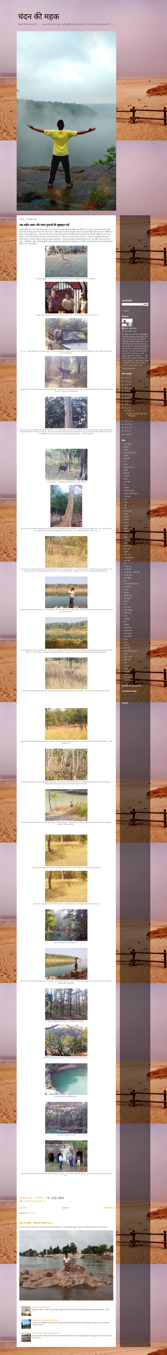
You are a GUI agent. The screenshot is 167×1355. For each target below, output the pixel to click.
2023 (127, 381)
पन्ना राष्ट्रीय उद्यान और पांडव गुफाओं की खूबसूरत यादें (44, 224)
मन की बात (127, 569)
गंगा (125, 461)
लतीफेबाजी (127, 613)
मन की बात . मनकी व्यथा (132, 572)
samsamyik (128, 680)
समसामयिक (128, 636)
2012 (127, 424)
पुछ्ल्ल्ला (126, 526)
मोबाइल (126, 601)
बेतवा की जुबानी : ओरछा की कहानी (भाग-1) (36, 1223)
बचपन (126, 534)
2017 (127, 398)
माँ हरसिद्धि (127, 578)
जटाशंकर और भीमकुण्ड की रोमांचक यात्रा (45, 1320)
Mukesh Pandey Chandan (130, 694)
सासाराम (126, 645)
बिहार (125, 543)
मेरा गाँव (126, 590)
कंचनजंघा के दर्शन (129, 453)
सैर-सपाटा (127, 648)
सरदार (126, 639)
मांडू (125, 581)
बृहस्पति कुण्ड (128, 546)
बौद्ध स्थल (127, 549)
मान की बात (127, 587)
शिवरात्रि (126, 625)
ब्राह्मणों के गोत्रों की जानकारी (40, 1307)
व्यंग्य (125, 616)
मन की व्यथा (128, 575)
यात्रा (44, 1201)
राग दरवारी (127, 607)
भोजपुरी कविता (128, 558)
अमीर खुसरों (128, 444)
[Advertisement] (135, 256)
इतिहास (126, 447)
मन (125, 564)
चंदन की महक (38, 16)
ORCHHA (127, 677)
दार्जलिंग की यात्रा (129, 491)
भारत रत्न (127, 555)
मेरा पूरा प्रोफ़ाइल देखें (128, 368)
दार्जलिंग (126, 488)
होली (125, 663)
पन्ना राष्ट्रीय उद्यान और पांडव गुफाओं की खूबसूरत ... (137, 415)
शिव (125, 622)
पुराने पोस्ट (108, 1208)
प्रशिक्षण (126, 531)
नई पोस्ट (23, 1208)
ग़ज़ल (125, 464)
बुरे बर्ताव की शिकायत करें (131, 686)
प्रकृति (40, 1201)
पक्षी (125, 505)
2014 (127, 408)
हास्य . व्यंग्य (128, 657)
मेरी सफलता (128, 596)
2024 (127, 378)
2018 (127, 395)
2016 (127, 401)
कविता (126, 456)
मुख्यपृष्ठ (65, 1208)
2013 (127, 421)
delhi (126, 668)
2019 (127, 391)
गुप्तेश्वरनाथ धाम (129, 467)
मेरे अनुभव (127, 598)
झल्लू (125, 479)
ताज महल (127, 482)
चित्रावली (126, 473)
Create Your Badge (128, 698)
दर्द (125, 485)
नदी (125, 499)
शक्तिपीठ (127, 619)
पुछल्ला (126, 523)
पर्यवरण (126, 517)
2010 (127, 431)
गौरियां (126, 470)
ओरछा (126, 450)
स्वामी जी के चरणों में (130, 651)
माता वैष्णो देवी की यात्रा (131, 584)
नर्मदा (125, 502)
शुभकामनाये (128, 631)
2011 (127, 428)
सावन (125, 642)
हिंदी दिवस (127, 660)
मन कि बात (127, 566)
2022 (127, 385)
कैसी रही (126, 458)
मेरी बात (126, 593)
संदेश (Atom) (31, 1213)
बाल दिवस (127, 540)
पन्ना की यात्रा (27, 1201)
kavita (126, 674)
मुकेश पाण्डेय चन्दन (131, 328)
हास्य (125, 654)
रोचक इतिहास (128, 610)
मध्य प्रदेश (127, 561)
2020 (127, 388)
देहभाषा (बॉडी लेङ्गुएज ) (131, 493)
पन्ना (125, 508)
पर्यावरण (34, 1201)
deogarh (127, 671)
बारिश (126, 537)
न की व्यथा (127, 496)
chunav (127, 666)
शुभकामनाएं (127, 628)
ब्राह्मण (126, 552)
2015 (127, 405)
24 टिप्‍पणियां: (39, 1198)
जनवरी (129, 411)
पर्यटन (126, 514)
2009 (127, 434)
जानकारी (126, 476)
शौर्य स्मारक (127, 633)
